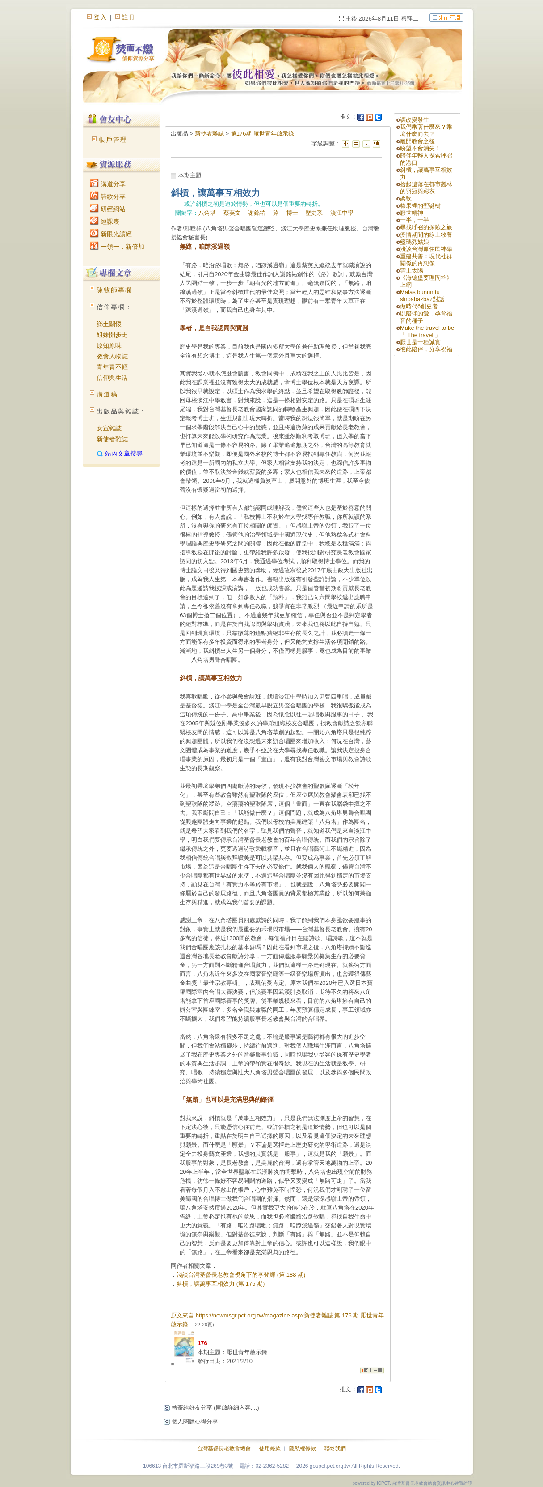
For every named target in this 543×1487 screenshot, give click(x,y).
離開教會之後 (417, 141)
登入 (100, 17)
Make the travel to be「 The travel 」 (427, 331)
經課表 (104, 221)
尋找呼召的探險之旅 (426, 227)
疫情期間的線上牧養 (426, 234)
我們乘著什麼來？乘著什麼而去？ (426, 130)
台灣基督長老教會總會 (224, 1448)
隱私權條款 (302, 1448)
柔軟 (406, 198)
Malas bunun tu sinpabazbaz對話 (422, 296)
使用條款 (270, 1448)
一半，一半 (414, 220)
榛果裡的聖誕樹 (420, 205)
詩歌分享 (108, 196)
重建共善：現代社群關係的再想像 (426, 260)
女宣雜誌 (109, 428)
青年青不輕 (112, 367)
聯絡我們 (335, 1448)
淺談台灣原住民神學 (426, 249)
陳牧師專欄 (114, 290)
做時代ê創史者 (419, 306)
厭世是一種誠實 (420, 342)
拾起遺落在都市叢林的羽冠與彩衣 (426, 188)
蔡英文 (232, 212)
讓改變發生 (414, 119)
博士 (292, 212)
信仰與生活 (112, 377)
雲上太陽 (411, 270)
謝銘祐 (256, 212)
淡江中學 (342, 212)
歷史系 (314, 212)
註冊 (128, 17)
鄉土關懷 (109, 324)
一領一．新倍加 (117, 246)
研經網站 (108, 209)
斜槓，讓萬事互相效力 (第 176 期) (221, 1283)
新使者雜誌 (112, 439)
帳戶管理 (113, 139)
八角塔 (207, 212)
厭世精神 (411, 212)
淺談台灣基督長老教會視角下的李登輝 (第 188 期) (241, 1274)
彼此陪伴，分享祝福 (426, 349)
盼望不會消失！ (420, 148)
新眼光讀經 (111, 234)
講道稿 (107, 394)
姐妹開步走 (112, 334)
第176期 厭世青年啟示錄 (262, 133)
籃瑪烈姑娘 (414, 242)
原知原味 (109, 345)
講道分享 (108, 183)
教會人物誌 (112, 356)
